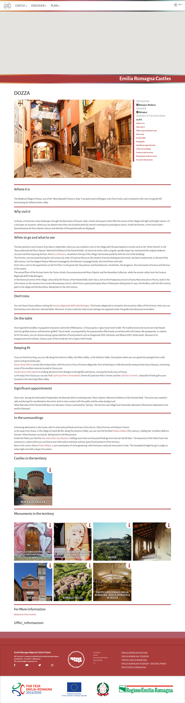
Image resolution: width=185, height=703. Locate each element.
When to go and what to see (146, 131)
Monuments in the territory (146, 156)
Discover (38, 5)
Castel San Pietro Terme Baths (66, 375)
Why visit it (140, 127)
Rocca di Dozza (33, 502)
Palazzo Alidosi (120, 431)
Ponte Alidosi (45, 445)
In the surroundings (143, 149)
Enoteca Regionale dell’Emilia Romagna (71, 306)
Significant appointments (145, 145)
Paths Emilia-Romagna (133, 667)
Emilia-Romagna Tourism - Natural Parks (143, 664)
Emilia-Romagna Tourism (135, 656)
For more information (144, 160)
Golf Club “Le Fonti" (129, 375)
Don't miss (140, 134)
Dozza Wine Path (22, 365)
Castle (21, 5)
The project (96, 652)
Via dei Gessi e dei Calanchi (26, 372)
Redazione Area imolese (25, 614)
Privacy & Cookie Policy (100, 657)
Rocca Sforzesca (58, 254)
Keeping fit (140, 142)
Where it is (140, 123)
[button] (175, 5)
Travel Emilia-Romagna (134, 660)
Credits (95, 655)
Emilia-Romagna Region (134, 653)
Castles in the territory (144, 153)
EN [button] (180, 5)
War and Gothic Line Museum (55, 438)
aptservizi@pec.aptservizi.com (27, 661)
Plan (55, 5)
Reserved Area (97, 660)
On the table (141, 138)
